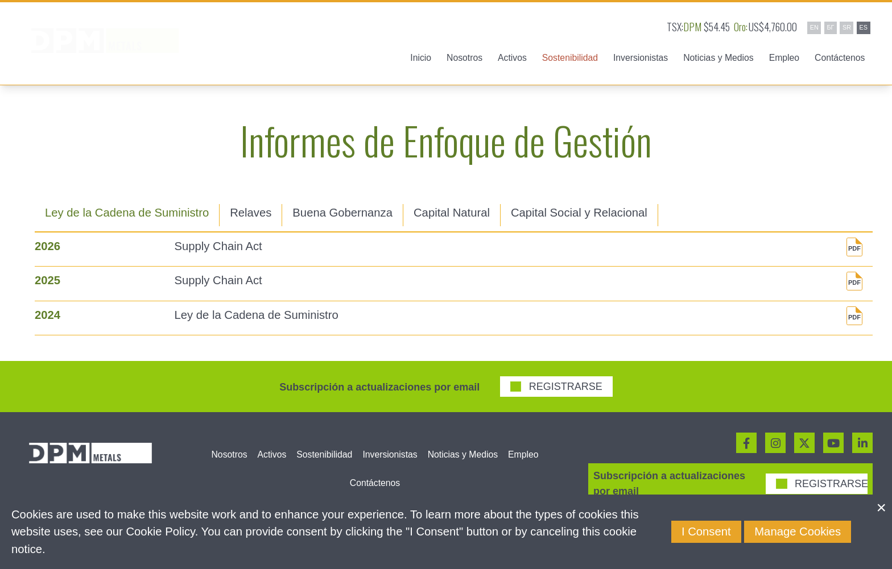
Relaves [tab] (250, 212)
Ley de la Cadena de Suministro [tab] (127, 212)
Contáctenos (840, 58)
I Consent (706, 531)
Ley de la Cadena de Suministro (256, 315)
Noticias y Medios (463, 454)
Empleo (784, 58)
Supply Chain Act (218, 246)
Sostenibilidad (324, 454)
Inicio (420, 58)
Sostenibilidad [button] (570, 58)
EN (814, 27)
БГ (830, 27)
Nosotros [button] (464, 58)
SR (847, 27)
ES (864, 27)
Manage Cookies (797, 531)
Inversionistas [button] (640, 58)
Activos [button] (512, 58)
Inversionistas (389, 454)
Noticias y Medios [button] (718, 58)
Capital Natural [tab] (452, 212)
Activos (272, 454)
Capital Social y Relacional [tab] (579, 212)
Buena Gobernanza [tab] (342, 212)
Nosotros (229, 454)
